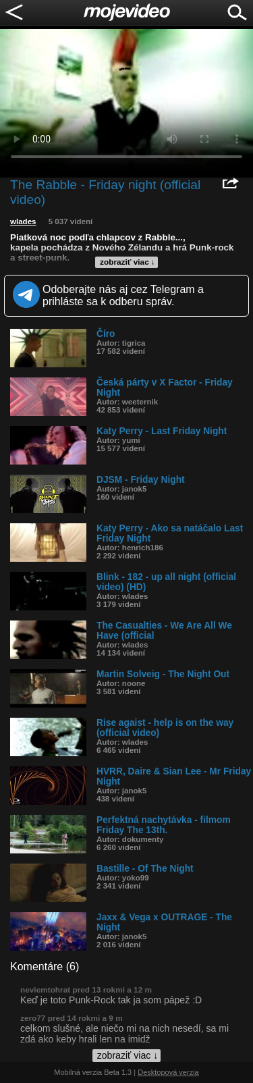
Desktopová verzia (168, 1072)
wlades (23, 221)
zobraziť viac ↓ (127, 262)
